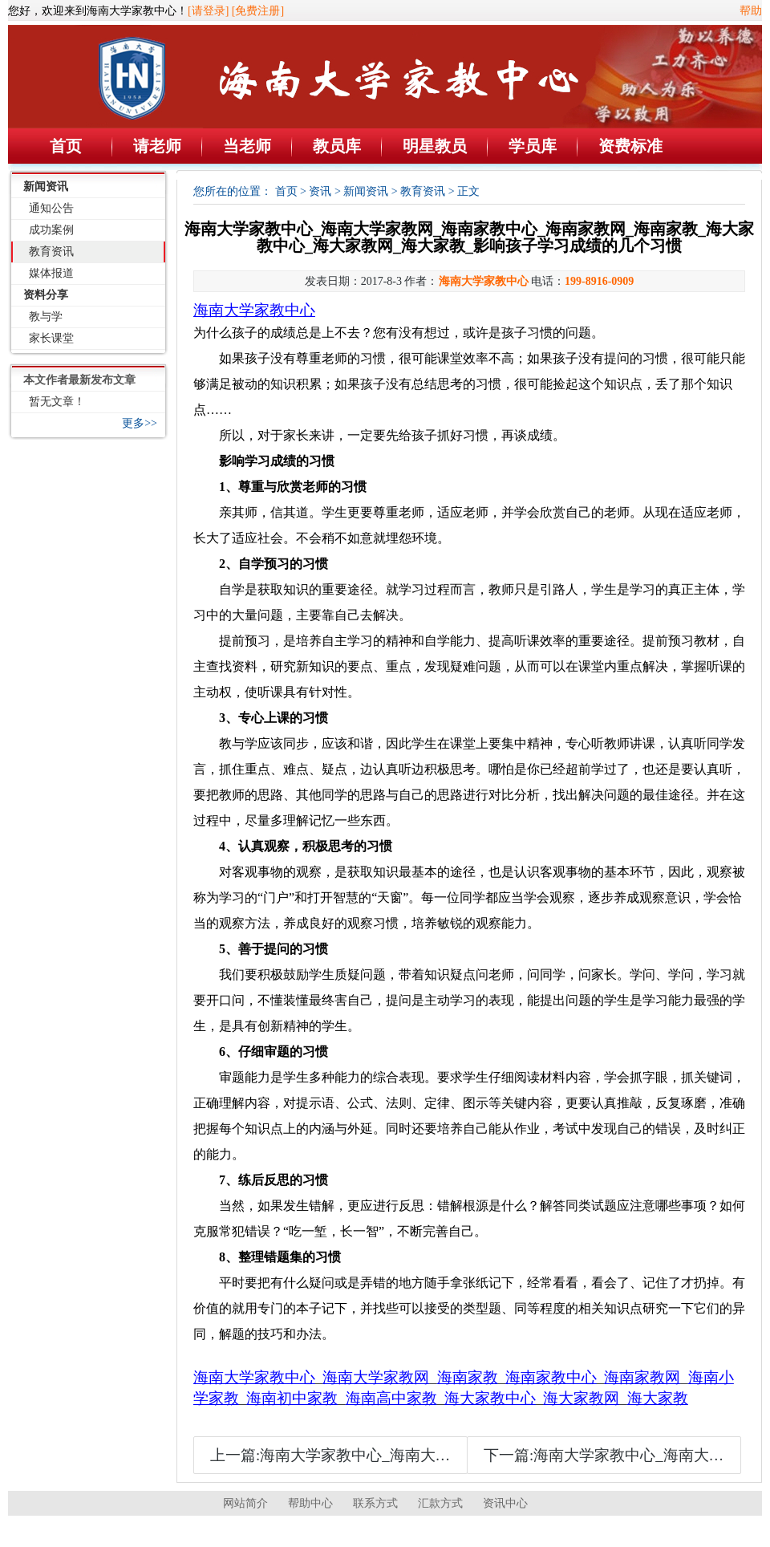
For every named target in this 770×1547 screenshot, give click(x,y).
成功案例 (51, 230)
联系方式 (375, 1503)
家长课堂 (51, 338)
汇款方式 (440, 1503)
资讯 (320, 191)
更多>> (139, 423)
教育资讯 (51, 252)
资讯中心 (505, 1503)
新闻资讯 (45, 187)
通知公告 (51, 208)
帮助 (751, 11)
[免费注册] (258, 11)
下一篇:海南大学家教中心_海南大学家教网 (627, 1455)
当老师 (247, 146)
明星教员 (435, 146)
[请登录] (208, 11)
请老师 (157, 146)
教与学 (46, 317)
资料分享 (45, 295)
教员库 (337, 146)
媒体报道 (51, 273)
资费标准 (630, 146)
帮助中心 (310, 1503)
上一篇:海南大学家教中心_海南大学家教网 (353, 1455)
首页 (66, 146)
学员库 (533, 146)
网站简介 (245, 1503)
